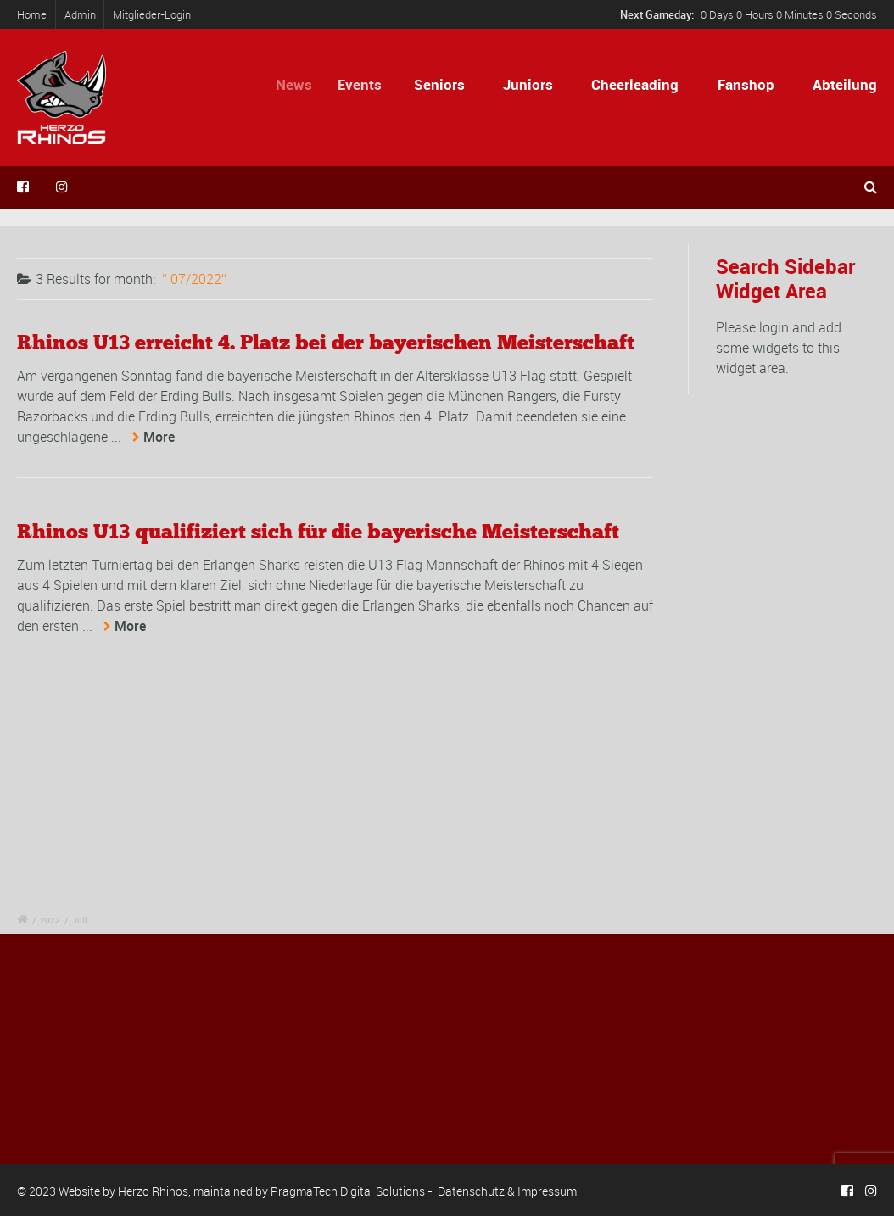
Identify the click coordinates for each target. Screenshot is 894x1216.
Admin (80, 14)
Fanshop (746, 84)
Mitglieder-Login (152, 14)
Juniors (528, 84)
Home (32, 14)
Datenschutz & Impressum (507, 1191)
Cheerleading (635, 84)
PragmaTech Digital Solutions (348, 1191)
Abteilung (845, 84)
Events (367, 84)
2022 (50, 920)
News (301, 84)
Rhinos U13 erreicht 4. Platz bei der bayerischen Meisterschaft (325, 342)
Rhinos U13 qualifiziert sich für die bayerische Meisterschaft (318, 531)
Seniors (441, 84)
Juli (79, 920)
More (159, 436)
